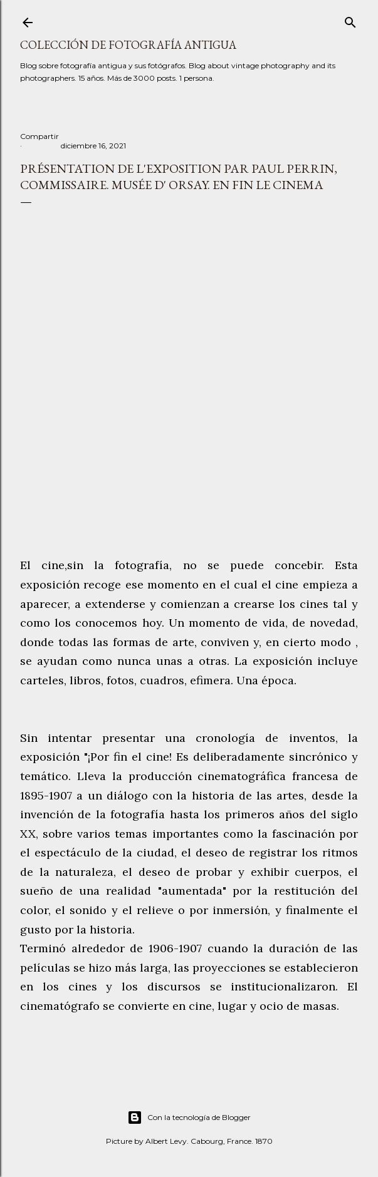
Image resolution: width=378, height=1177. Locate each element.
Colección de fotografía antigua (128, 45)
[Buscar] (350, 20)
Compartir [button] (39, 136)
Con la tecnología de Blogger (189, 1117)
